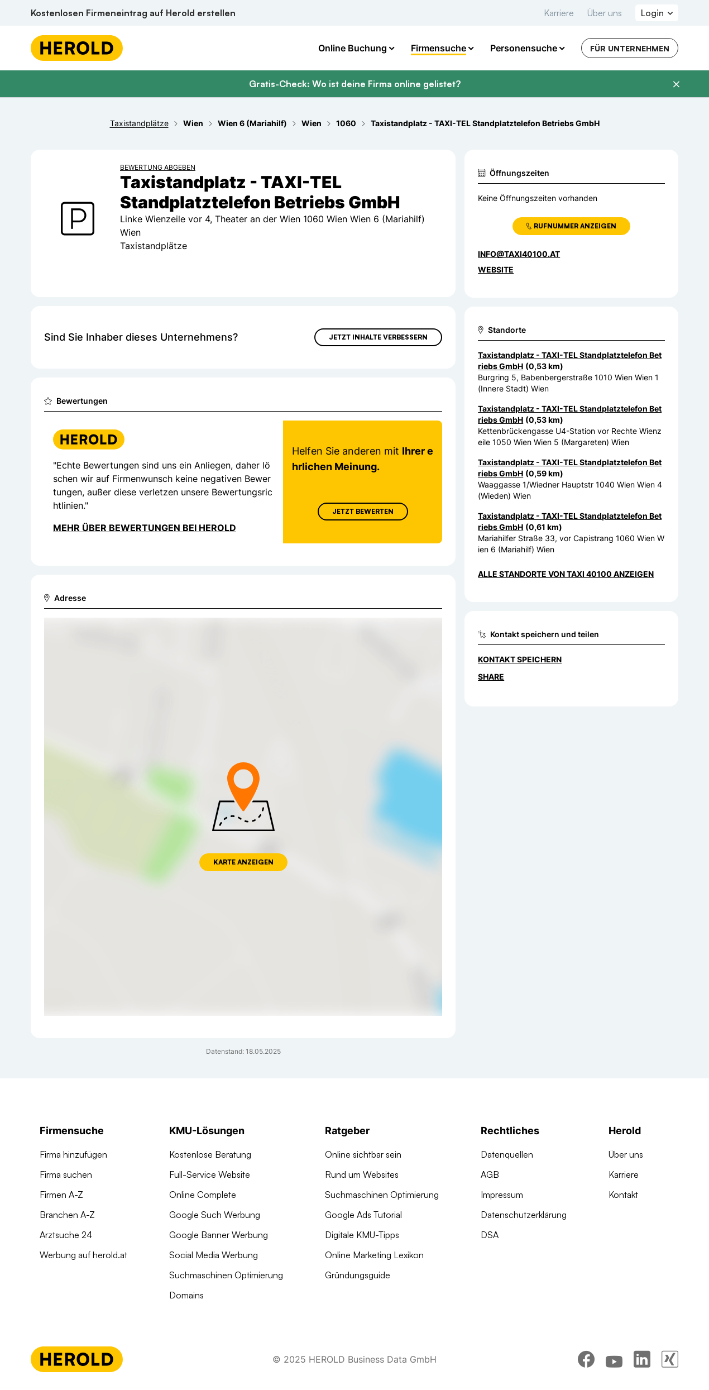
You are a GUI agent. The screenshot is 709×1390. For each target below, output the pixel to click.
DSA (490, 1234)
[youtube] (614, 1359)
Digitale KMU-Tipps (362, 1234)
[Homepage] (77, 48)
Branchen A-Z (67, 1214)
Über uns (604, 12)
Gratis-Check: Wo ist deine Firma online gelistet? (355, 83)
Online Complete (202, 1194)
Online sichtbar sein (363, 1154)
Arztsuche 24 (66, 1234)
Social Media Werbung (213, 1254)
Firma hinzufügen (73, 1154)
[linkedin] (642, 1359)
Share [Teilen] (491, 676)
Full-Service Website (209, 1174)
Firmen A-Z (61, 1194)
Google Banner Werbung (218, 1234)
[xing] (670, 1359)
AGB (490, 1174)
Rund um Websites (362, 1174)
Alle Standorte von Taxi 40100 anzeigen (566, 574)
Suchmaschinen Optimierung (226, 1275)
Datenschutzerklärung (524, 1214)
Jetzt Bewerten (363, 511)
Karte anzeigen (243, 862)
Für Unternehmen (629, 48)
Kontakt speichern (520, 659)
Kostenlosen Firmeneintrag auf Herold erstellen (133, 12)
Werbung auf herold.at (83, 1254)
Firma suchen (66, 1174)
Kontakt (623, 1194)
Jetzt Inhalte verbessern (378, 337)
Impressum (502, 1194)
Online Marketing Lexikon (374, 1254)
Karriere (559, 12)
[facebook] (586, 1359)
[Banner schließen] (676, 84)
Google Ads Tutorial (363, 1214)
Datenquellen (507, 1154)
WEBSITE (496, 269)
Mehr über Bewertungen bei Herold (144, 527)
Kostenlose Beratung (210, 1154)
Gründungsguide (357, 1275)
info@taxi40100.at (519, 254)
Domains (186, 1295)
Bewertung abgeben (157, 167)
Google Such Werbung (214, 1214)
